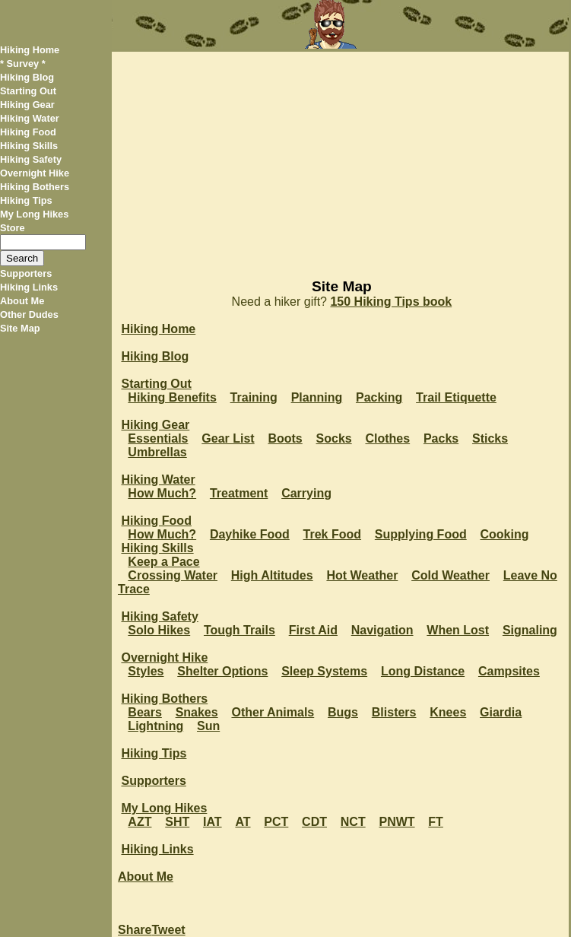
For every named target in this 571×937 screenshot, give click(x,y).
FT (435, 821)
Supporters (26, 273)
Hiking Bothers (34, 186)
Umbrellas (157, 452)
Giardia (501, 712)
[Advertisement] (340, 158)
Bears (144, 712)
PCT (276, 821)
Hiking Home (29, 50)
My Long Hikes (34, 214)
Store (12, 227)
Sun (208, 725)
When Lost (458, 630)
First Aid (313, 630)
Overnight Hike (34, 173)
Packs (440, 438)
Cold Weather (450, 575)
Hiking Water (29, 118)
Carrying (306, 493)
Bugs (343, 712)
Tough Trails (239, 630)
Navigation (382, 630)
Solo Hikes (159, 630)
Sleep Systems (324, 671)
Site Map (20, 328)
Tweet (168, 929)
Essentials (158, 438)
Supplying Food (421, 534)
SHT (177, 821)
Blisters (394, 712)
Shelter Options (222, 671)
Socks (334, 438)
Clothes (387, 438)
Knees (448, 712)
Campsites (509, 671)
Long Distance (423, 671)
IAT (212, 821)
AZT (139, 821)
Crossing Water (172, 575)
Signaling (530, 630)
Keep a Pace (163, 561)
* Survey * (23, 63)
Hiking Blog (27, 77)
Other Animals (272, 712)
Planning (317, 397)
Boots (285, 438)
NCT (353, 821)
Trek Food (332, 534)
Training (254, 397)
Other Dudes (29, 314)
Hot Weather (362, 575)
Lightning (155, 725)
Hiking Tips (26, 200)
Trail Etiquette (456, 397)
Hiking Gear (27, 104)
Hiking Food (28, 132)
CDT (314, 821)
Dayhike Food (250, 534)
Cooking (504, 534)
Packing (379, 397)
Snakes (197, 712)
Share (134, 929)
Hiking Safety (31, 159)
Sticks (490, 438)
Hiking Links (29, 287)
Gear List (227, 438)
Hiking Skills (29, 145)
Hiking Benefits (172, 397)
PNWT (396, 821)
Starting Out (28, 91)
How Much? (162, 493)
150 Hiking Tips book (391, 301)
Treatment (239, 493)
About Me (22, 301)
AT (242, 821)
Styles (145, 671)
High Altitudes (272, 575)
